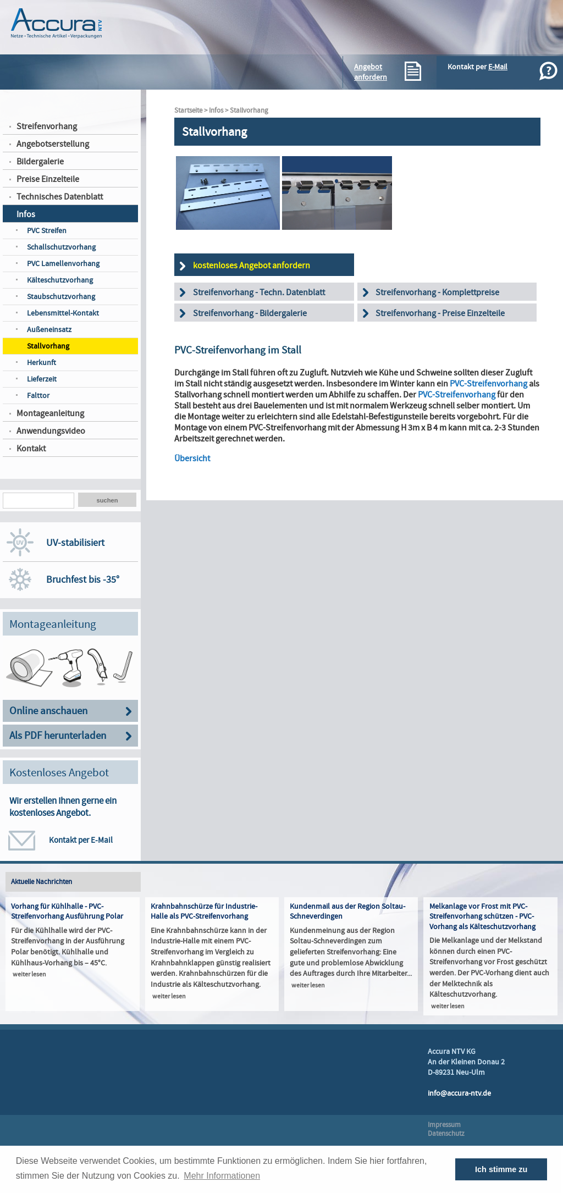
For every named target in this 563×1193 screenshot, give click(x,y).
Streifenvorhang (46, 126)
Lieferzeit (42, 379)
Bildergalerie (40, 161)
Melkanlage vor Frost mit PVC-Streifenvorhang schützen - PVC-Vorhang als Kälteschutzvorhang (482, 917)
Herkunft (41, 362)
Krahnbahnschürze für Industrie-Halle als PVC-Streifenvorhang (204, 911)
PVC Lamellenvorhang (63, 263)
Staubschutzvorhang (61, 296)
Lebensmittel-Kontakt (63, 313)
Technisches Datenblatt (59, 196)
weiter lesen (29, 974)
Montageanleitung (50, 413)
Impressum (444, 1124)
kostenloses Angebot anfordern (251, 265)
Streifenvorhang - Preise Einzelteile (440, 313)
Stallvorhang (48, 346)
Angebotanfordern (370, 72)
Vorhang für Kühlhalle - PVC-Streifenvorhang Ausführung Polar (67, 911)
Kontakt (31, 448)
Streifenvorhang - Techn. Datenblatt (259, 292)
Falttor (38, 395)
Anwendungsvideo (50, 431)
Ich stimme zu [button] (501, 1169)
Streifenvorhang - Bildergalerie (250, 313)
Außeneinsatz (49, 329)
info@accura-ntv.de (459, 1093)
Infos (25, 214)
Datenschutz (446, 1133)
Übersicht (192, 458)
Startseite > (191, 110)
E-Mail (497, 67)
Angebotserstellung (52, 144)
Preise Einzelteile (47, 179)
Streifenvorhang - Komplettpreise (437, 292)
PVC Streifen (47, 230)
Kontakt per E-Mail (81, 840)
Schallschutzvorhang (61, 247)
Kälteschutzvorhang (60, 280)
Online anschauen (48, 711)
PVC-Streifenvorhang (488, 383)
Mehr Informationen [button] (222, 1175)
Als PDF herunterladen (57, 736)
